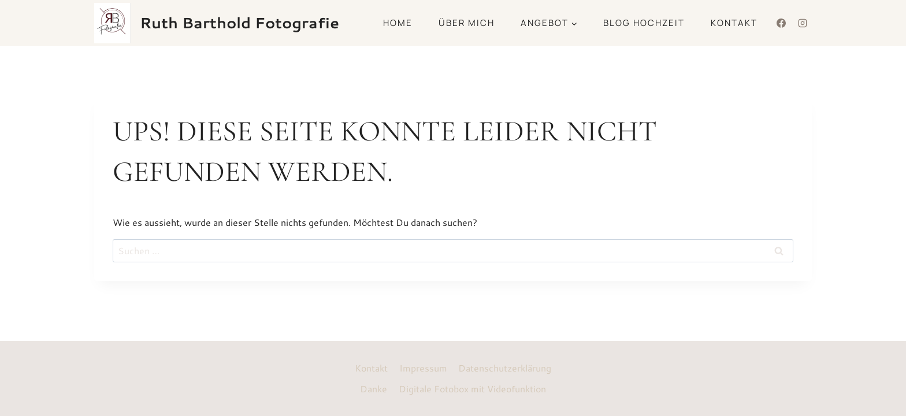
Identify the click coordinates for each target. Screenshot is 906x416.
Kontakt (734, 23)
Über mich (467, 23)
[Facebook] (781, 23)
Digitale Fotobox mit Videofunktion (472, 388)
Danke (373, 388)
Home (398, 23)
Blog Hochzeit (644, 23)
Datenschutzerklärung (504, 367)
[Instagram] (802, 23)
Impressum (423, 367)
